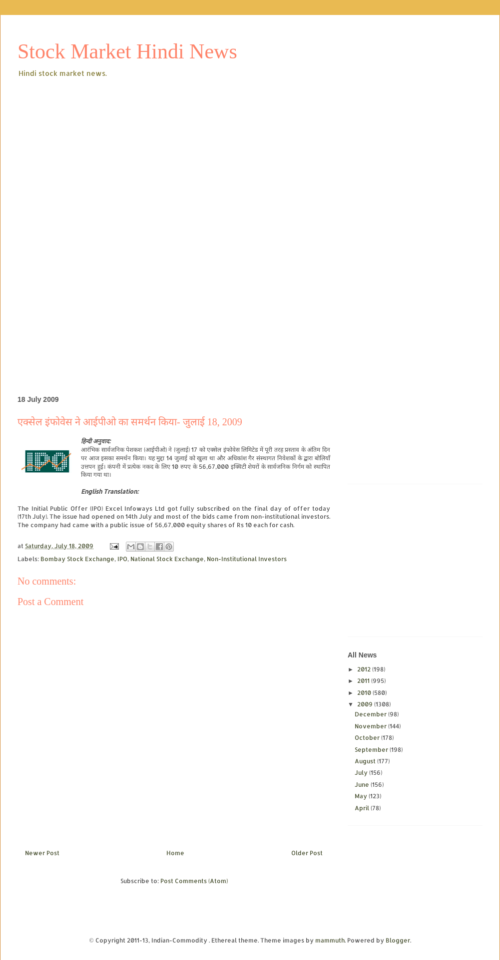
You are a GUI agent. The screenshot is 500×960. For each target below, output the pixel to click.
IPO (122, 559)
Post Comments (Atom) (194, 881)
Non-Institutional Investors (247, 559)
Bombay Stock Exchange (77, 559)
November (371, 726)
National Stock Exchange (167, 559)
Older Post (307, 853)
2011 (364, 680)
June (363, 784)
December (371, 714)
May (362, 796)
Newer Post (42, 853)
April (363, 808)
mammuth (330, 940)
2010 (365, 692)
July (362, 772)
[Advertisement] (195, 154)
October (368, 737)
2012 (364, 669)
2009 (365, 704)
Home (175, 853)
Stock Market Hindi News (127, 51)
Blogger (398, 940)
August (366, 761)
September (372, 749)
